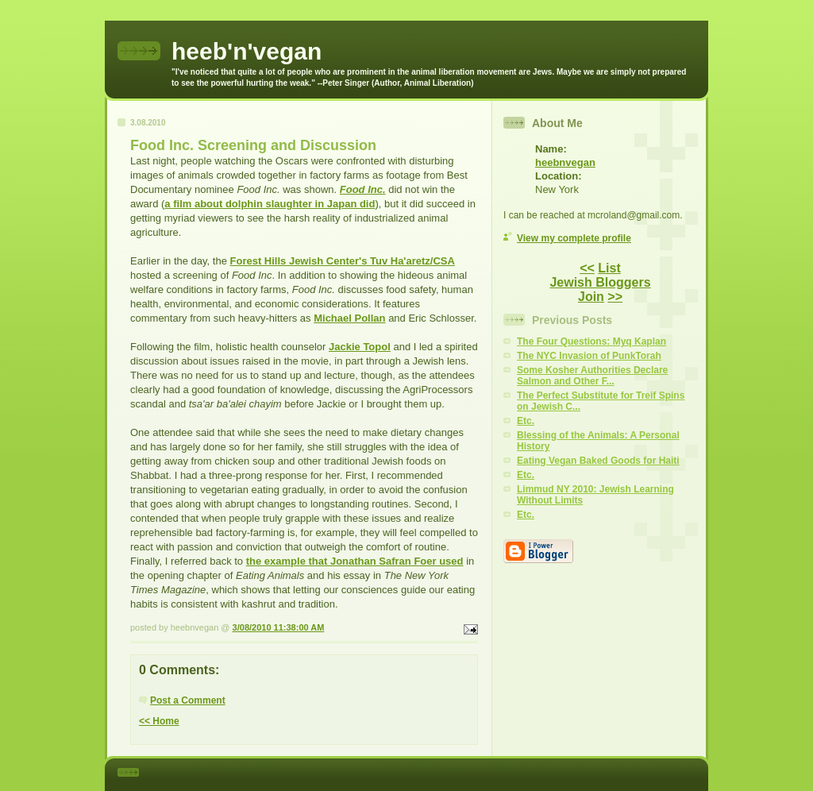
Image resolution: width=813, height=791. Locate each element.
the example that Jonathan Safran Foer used (355, 561)
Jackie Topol (360, 347)
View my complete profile (574, 238)
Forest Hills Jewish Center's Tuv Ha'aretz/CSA (342, 261)
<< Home (159, 721)
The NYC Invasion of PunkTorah (589, 355)
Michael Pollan (349, 318)
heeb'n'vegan (246, 51)
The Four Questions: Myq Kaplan (591, 341)
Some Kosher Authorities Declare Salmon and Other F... (592, 376)
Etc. (525, 420)
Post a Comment (187, 700)
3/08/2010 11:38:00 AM (279, 627)
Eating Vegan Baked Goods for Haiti (598, 460)
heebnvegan (565, 162)
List (609, 268)
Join (591, 296)
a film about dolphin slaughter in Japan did (269, 204)
